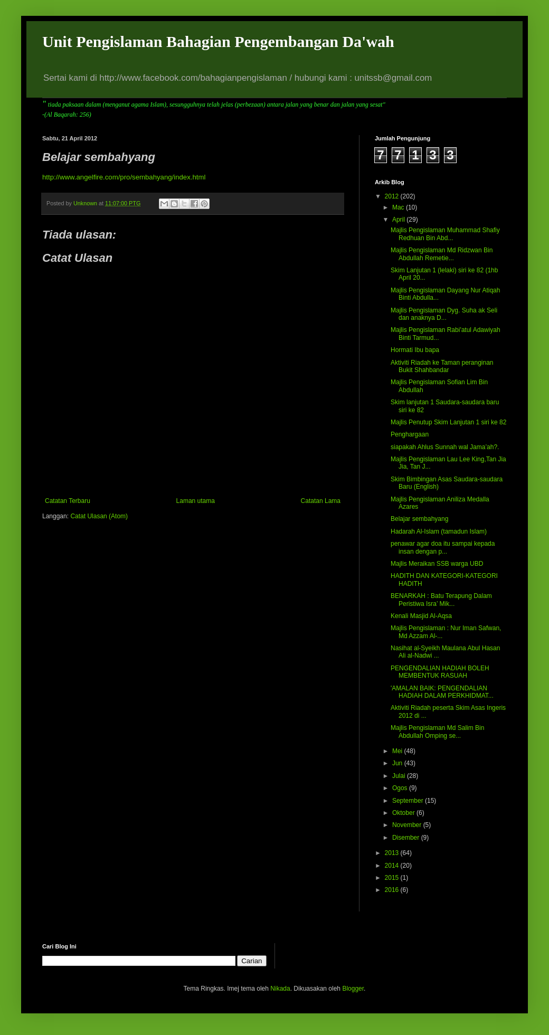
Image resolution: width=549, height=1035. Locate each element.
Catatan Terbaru (67, 501)
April (399, 219)
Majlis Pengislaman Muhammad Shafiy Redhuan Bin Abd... (445, 233)
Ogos (400, 788)
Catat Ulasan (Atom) (99, 516)
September (408, 800)
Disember (406, 837)
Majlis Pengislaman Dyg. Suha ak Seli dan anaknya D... (444, 314)
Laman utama (195, 501)
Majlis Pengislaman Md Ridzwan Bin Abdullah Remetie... (442, 253)
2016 (393, 890)
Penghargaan (410, 434)
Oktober (404, 812)
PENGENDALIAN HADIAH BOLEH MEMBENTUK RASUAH (440, 671)
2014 (393, 865)
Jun (398, 763)
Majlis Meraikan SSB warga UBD (437, 563)
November (407, 825)
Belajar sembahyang (419, 519)
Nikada (280, 988)
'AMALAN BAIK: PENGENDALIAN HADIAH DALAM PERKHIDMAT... (442, 692)
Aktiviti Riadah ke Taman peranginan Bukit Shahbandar (442, 366)
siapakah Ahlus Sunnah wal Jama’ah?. (445, 447)
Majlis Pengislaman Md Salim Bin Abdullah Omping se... (437, 731)
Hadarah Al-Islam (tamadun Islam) (439, 531)
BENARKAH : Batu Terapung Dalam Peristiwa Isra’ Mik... (441, 599)
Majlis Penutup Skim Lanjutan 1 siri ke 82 (448, 422)
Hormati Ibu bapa (415, 350)
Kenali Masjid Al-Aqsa (421, 616)
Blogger (353, 988)
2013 (393, 853)
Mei (398, 751)
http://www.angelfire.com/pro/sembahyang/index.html (123, 177)
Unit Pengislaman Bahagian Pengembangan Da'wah (218, 41)
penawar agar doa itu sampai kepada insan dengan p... (443, 547)
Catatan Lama (320, 501)
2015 (393, 877)
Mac (399, 207)
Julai (399, 776)
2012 (393, 196)
